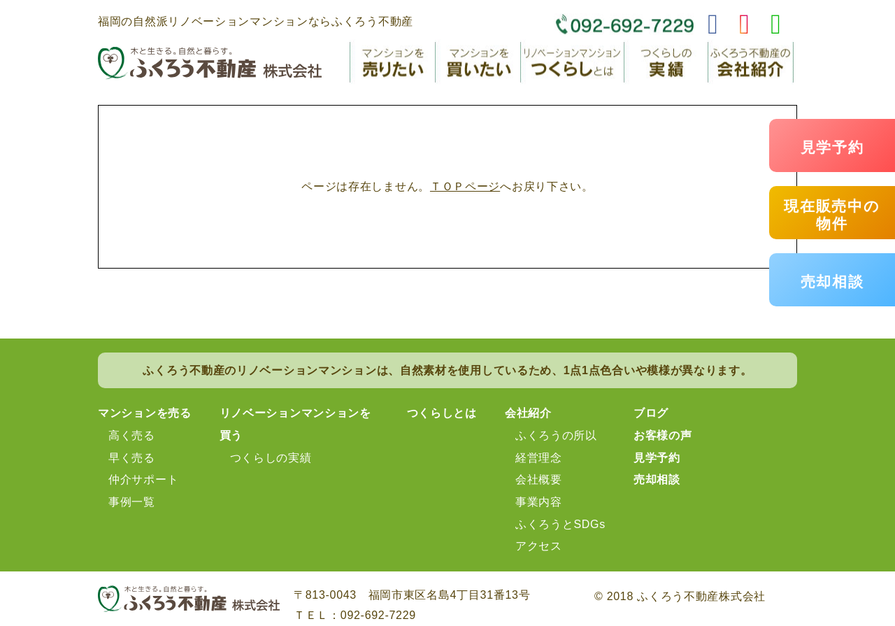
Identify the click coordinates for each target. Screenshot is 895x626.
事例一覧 (131, 502)
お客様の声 (662, 435)
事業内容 (538, 502)
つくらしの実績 (271, 458)
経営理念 (538, 458)
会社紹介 (528, 413)
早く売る (131, 458)
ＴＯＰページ (465, 186)
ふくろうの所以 (556, 435)
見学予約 (832, 147)
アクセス (538, 546)
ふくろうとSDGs (560, 524)
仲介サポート (143, 479)
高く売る (131, 435)
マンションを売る (145, 413)
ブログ (650, 413)
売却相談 (832, 281)
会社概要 (538, 479)
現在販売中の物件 (832, 215)
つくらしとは (442, 413)
